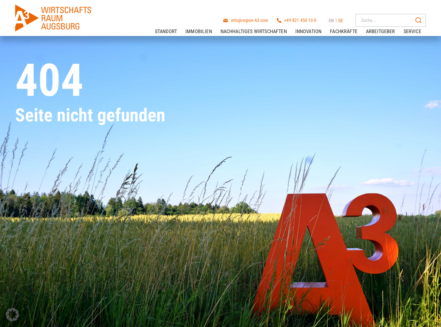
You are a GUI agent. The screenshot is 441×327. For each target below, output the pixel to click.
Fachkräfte (348, 25)
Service (417, 25)
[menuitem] (331, 8)
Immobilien (203, 25)
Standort (170, 25)
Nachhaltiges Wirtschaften (258, 25)
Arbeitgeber (385, 25)
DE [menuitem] (340, 8)
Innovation (313, 25)
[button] (12, 314)
